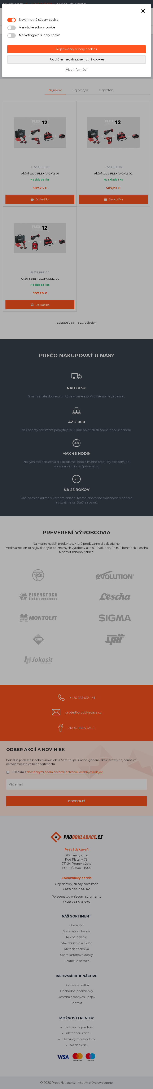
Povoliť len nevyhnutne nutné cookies (76, 59)
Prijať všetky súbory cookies (76, 49)
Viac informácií (76, 70)
